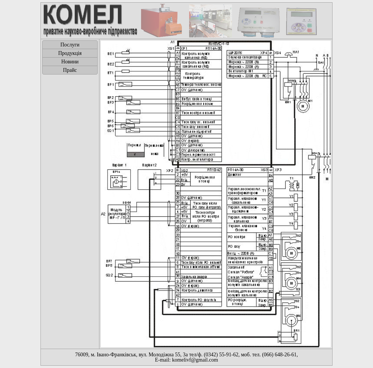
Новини (69, 61)
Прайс (70, 70)
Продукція (70, 53)
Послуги (69, 44)
